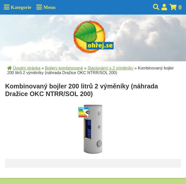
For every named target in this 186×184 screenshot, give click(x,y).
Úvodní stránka (26, 68)
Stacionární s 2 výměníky (110, 68)
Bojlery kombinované (64, 68)
